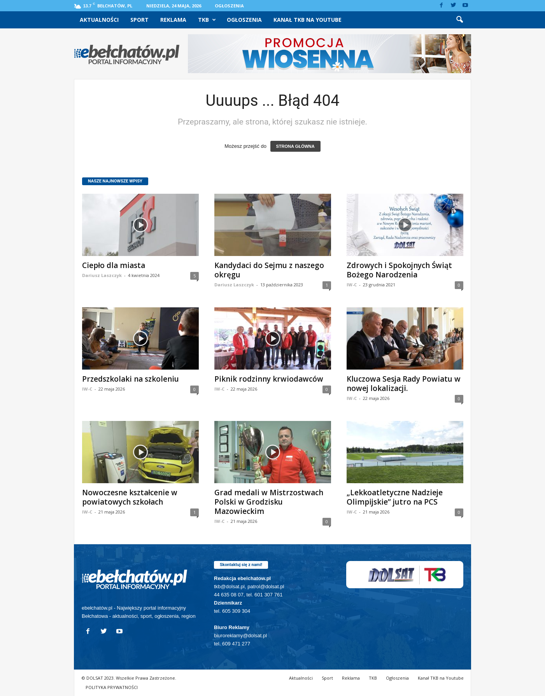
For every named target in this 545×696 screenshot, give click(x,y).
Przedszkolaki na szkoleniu (130, 379)
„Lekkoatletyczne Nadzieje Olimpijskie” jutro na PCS (395, 497)
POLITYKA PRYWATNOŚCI (112, 687)
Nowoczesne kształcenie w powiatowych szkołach (129, 497)
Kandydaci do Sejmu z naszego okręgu (269, 270)
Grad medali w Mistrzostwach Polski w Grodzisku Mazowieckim (268, 501)
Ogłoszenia (229, 6)
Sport (139, 19)
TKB (207, 19)
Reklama (173, 19)
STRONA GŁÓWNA (295, 146)
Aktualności (99, 19)
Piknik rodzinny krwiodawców (268, 379)
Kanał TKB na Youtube (307, 19)
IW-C (352, 285)
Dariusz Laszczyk (102, 275)
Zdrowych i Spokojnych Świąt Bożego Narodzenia (399, 270)
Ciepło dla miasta (113, 265)
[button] (459, 19)
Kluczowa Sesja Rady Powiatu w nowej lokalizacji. (404, 383)
